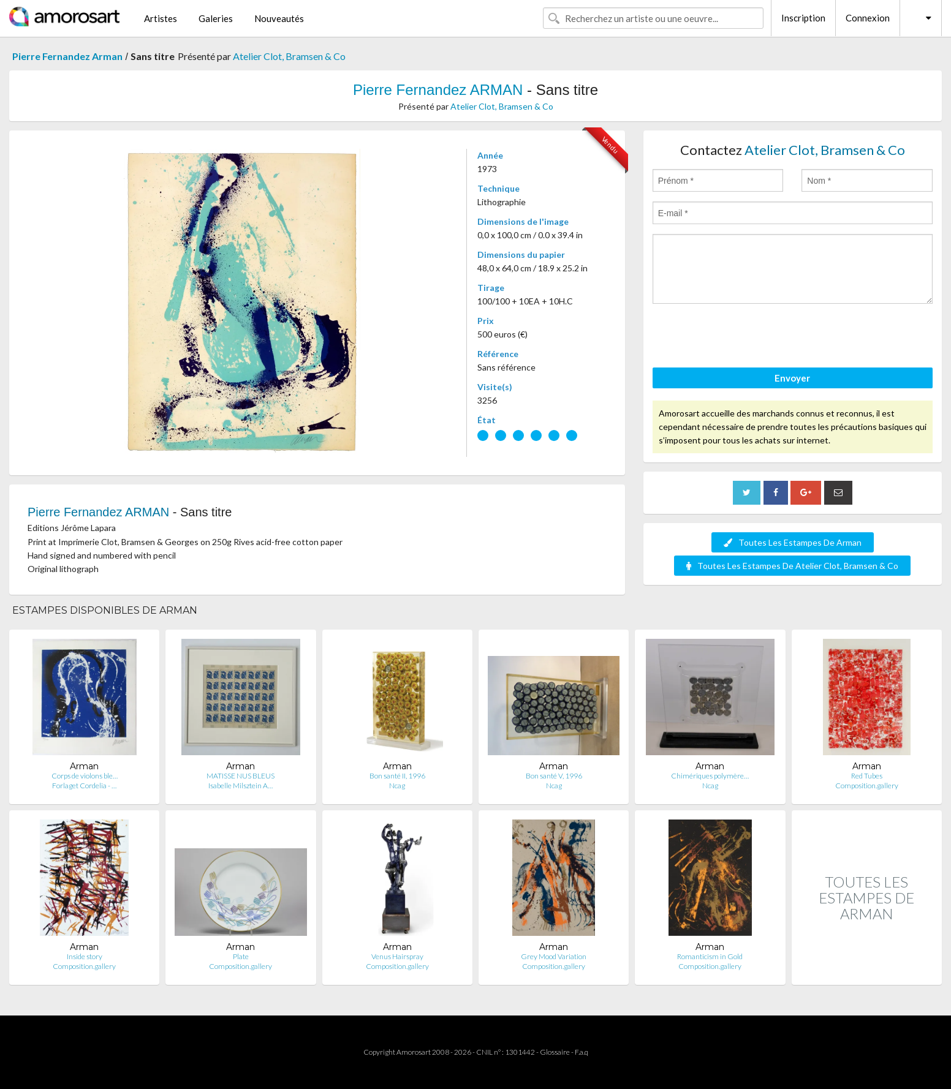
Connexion (868, 17)
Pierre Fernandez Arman (67, 56)
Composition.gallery (866, 785)
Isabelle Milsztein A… (240, 785)
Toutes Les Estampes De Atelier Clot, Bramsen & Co (792, 565)
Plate (241, 956)
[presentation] (746, 337)
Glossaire (555, 1052)
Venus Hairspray (397, 956)
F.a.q (581, 1052)
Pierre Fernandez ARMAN (438, 89)
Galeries (216, 18)
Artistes (160, 18)
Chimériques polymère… (710, 775)
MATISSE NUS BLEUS (240, 775)
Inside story (84, 956)
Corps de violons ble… (84, 775)
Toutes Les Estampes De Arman (793, 542)
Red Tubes (866, 775)
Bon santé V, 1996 (554, 775)
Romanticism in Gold (710, 956)
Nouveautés (279, 18)
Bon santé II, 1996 (397, 775)
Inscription (803, 17)
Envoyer (792, 377)
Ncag (397, 785)
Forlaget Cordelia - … (84, 785)
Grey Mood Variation (553, 956)
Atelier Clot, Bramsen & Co (289, 56)
